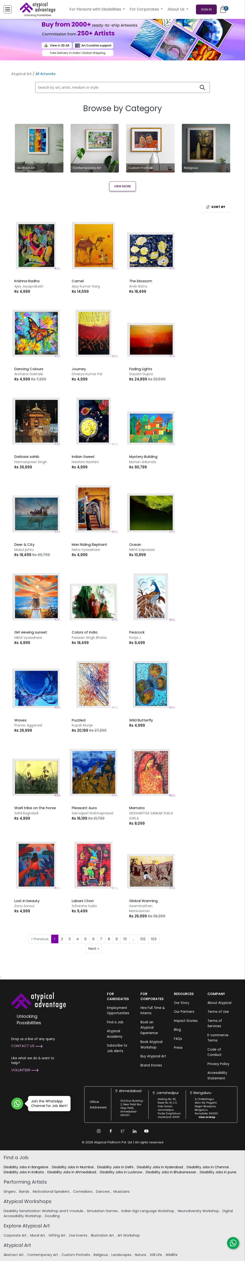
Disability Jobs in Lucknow (121, 1172)
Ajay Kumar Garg (86, 286)
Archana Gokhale (28, 374)
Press (178, 1047)
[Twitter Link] (122, 1131)
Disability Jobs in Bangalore (26, 1167)
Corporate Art (16, 1235)
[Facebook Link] (110, 1131)
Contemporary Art (43, 1254)
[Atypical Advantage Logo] (38, 999)
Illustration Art (103, 1235)
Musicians (122, 1191)
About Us (176, 9)
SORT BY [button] (215, 207)
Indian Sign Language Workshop (148, 1211)
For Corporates (145, 9)
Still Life (156, 1254)
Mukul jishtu (24, 549)
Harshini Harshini (85, 462)
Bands (24, 1191)
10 (125, 938)
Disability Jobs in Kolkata (24, 1172)
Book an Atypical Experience (149, 1027)
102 (142, 938)
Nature (141, 1254)
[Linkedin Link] (134, 1131)
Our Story (181, 1003)
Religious (101, 1254)
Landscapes (121, 1254)
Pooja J (135, 637)
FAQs (178, 1038)
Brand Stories (151, 1065)
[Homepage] (37, 9)
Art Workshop (129, 1235)
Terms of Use (218, 1011)
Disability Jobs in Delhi (115, 1167)
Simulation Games (103, 1211)
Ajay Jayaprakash (28, 286)
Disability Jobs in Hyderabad (160, 1167)
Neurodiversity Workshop (199, 1211)
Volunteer (25, 1069)
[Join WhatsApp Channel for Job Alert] (17, 1104)
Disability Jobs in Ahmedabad (72, 1172)
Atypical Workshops (27, 1201)
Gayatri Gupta (141, 374)
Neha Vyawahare (86, 549)
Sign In (206, 9)
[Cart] (223, 9)
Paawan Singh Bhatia (89, 637)
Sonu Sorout (24, 906)
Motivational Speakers (51, 1191)
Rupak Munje (82, 725)
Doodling (53, 1216)
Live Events (78, 1235)
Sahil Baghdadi (26, 813)
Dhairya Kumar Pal (87, 374)
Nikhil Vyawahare (28, 637)
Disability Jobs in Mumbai (73, 1167)
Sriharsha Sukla (84, 906)
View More (122, 186)
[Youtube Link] (146, 1131)
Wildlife (172, 1254)
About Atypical (219, 1003)
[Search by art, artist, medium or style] (115, 87)
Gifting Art (58, 1235)
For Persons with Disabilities (95, 9)
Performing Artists (25, 1182)
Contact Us (27, 1045)
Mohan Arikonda (142, 462)
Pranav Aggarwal (28, 725)
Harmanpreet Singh (30, 462)
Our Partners (184, 1011)
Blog (177, 1029)
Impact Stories (186, 1021)
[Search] (202, 87)
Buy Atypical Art (153, 1056)
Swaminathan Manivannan (140, 908)
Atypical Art (21, 73)
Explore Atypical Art (27, 1225)
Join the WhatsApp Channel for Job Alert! (47, 1103)
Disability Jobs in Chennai (208, 1167)
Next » (93, 948)
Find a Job (115, 1022)
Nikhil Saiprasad (142, 549)
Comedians (83, 1191)
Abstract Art (14, 1254)
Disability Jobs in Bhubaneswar (171, 1172)
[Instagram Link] (98, 1131)
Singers (10, 1191)
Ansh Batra (138, 286)
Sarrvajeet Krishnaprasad (92, 813)
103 (153, 938)
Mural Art (38, 1235)
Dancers (103, 1191)
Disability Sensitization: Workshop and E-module (44, 1211)
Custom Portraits (76, 1254)
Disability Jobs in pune (218, 1172)
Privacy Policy (218, 1064)
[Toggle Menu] (8, 9)
